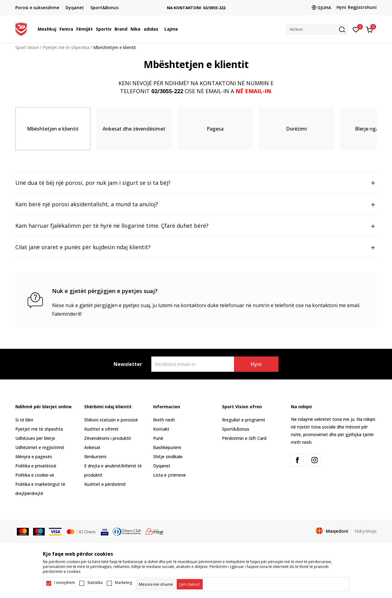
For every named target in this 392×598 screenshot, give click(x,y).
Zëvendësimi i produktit (107, 438)
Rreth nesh (164, 420)
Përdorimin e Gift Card (244, 438)
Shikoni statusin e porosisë (111, 420)
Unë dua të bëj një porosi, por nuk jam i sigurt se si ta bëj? (196, 183)
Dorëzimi (296, 128)
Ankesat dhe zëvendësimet (134, 128)
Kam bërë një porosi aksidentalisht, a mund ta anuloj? (196, 204)
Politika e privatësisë (35, 466)
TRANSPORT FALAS (196, 3)
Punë (158, 438)
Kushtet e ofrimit (101, 429)
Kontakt (161, 429)
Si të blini (24, 420)
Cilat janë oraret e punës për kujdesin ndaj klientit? (196, 247)
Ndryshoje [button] (366, 531)
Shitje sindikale (168, 456)
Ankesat (92, 447)
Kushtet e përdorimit (105, 484)
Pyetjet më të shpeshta (66, 47)
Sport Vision (27, 47)
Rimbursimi (95, 456)
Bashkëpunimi (167, 447)
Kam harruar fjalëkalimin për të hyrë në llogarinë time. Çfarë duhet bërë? (196, 226)
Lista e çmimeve (169, 475)
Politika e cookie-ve (34, 475)
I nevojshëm (64, 583)
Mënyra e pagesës (33, 456)
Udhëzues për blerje (35, 438)
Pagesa (215, 128)
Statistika (95, 583)
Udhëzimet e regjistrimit (39, 447)
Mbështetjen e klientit (53, 128)
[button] (317, 29)
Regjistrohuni (362, 7)
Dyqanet (161, 466)
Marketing (123, 583)
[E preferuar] (356, 29)
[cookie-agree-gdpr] (190, 584)
